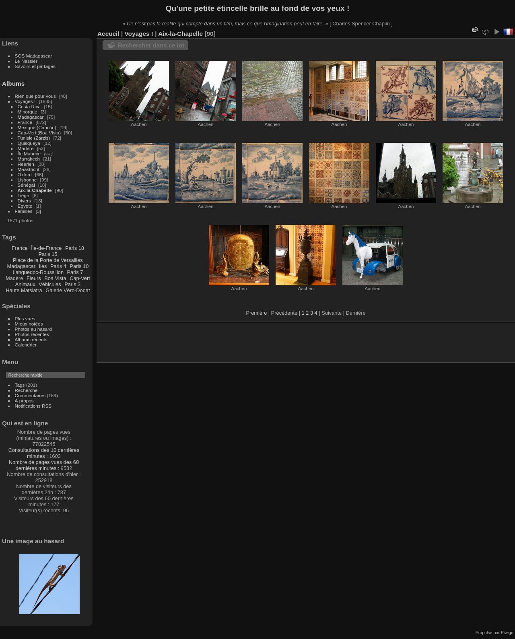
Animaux (25, 284)
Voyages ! (25, 101)
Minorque (27, 111)
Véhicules (50, 284)
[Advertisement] (197, 341)
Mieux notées (29, 323)
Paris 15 (47, 254)
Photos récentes (32, 334)
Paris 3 (72, 284)
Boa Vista (55, 278)
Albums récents (31, 339)
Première (256, 313)
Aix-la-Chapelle (35, 190)
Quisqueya (29, 143)
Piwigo (507, 632)
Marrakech (29, 158)
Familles (24, 211)
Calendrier (26, 344)
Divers (24, 200)
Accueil (108, 33)
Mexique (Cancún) (37, 127)
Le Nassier (26, 61)
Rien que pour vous (36, 96)
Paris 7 (75, 272)
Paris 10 (79, 266)
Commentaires (30, 395)
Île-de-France (46, 248)
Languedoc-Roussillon (38, 272)
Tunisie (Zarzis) (34, 137)
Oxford (25, 174)
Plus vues (25, 318)
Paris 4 (58, 266)
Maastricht (28, 169)
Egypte (25, 205)
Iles (43, 266)
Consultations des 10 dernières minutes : (43, 453)
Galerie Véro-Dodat (67, 290)
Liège (23, 195)
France (25, 122)
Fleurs (34, 278)
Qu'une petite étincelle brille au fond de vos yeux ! (258, 8)
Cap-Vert (80, 278)
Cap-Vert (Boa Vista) (39, 132)
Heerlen (26, 164)
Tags (20, 385)
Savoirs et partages (35, 66)
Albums (13, 83)
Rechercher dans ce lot (151, 45)
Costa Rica (29, 106)
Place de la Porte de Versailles (48, 260)
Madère (26, 148)
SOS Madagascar (33, 55)
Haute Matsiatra (24, 290)
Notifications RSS (33, 405)
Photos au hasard (33, 329)
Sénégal (26, 185)
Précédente (284, 313)
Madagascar (31, 117)
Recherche (26, 390)
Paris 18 (74, 248)
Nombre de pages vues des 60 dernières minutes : (44, 465)
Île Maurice (29, 153)
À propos (24, 400)
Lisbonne (27, 179)
